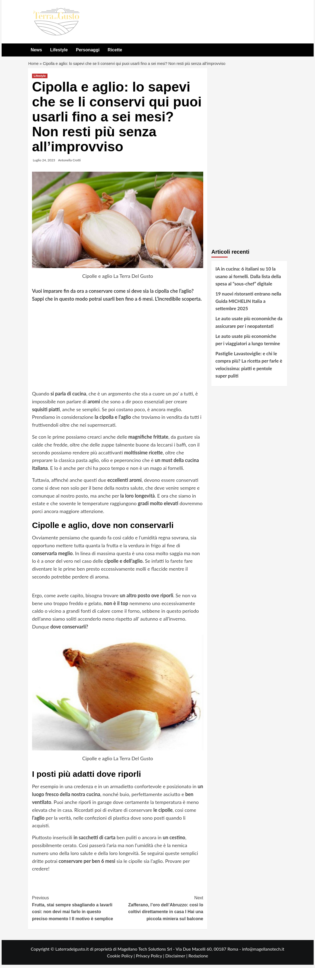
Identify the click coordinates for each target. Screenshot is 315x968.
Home (34, 65)
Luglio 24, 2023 (44, 163)
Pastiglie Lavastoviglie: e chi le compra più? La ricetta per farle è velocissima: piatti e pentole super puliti (248, 368)
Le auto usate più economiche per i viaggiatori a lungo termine (247, 343)
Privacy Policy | (150, 958)
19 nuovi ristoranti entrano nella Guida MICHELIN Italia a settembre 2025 (248, 304)
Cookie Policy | (121, 958)
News (36, 50)
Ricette (115, 50)
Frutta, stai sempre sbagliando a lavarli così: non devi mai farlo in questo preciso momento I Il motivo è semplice (75, 911)
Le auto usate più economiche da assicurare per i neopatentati (248, 325)
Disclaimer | (176, 958)
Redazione (198, 958)
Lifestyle (59, 50)
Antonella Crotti (69, 163)
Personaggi (88, 50)
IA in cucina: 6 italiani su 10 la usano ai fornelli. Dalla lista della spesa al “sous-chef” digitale (248, 279)
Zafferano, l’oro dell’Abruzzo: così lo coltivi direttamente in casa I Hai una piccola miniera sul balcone (160, 911)
